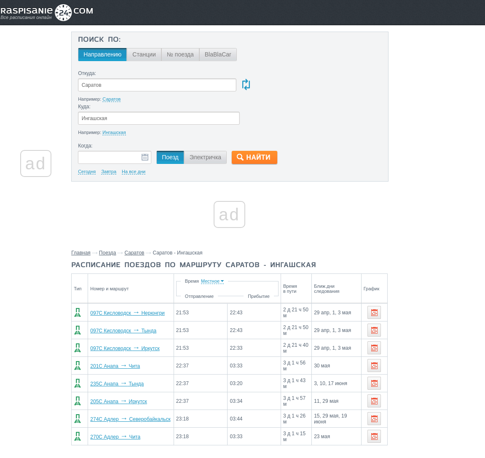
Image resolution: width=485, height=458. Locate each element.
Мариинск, (459, 382)
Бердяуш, (465, 369)
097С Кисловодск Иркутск (130, 316)
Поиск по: (107, 40)
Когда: (93, 113)
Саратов (143, 220)
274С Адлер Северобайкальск (136, 386)
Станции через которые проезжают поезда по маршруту (423, 312)
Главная (89, 220)
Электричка (214, 124)
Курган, (394, 344)
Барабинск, (428, 382)
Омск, (458, 344)
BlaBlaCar (226, 54)
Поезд (178, 124)
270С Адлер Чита (121, 404)
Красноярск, (439, 357)
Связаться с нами (243, 433)
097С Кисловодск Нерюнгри (133, 280)
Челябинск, (465, 331)
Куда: (243, 73)
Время (199, 248)
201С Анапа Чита (120, 333)
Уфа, (442, 331)
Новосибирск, (402, 357)
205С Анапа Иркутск (124, 369)
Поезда (116, 220)
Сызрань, (397, 331)
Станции (152, 54)
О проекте (283, 433)
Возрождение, (403, 369)
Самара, (422, 331)
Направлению (111, 54)
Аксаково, (437, 369)
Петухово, (397, 382)
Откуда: (95, 73)
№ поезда (188, 54)
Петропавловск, (426, 344)
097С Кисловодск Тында (129, 298)
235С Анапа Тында (122, 351)
